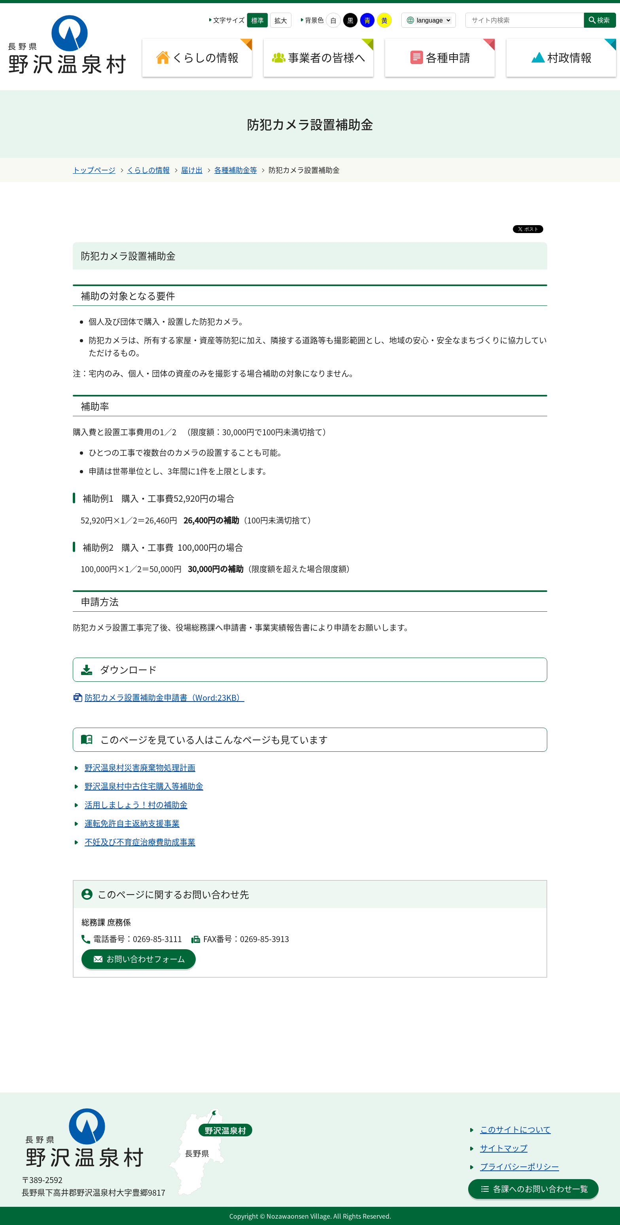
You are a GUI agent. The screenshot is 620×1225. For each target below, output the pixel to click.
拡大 (280, 20)
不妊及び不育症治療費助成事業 (140, 842)
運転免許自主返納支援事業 (132, 823)
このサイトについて (515, 1129)
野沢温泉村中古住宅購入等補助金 (144, 786)
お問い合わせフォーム (145, 959)
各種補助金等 (235, 170)
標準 (257, 20)
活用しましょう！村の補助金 (136, 804)
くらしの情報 (148, 170)
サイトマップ (503, 1148)
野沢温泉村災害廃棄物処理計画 (140, 767)
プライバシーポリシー (519, 1166)
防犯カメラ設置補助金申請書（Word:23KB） (164, 697)
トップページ (94, 170)
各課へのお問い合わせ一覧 (540, 1189)
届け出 (191, 170)
